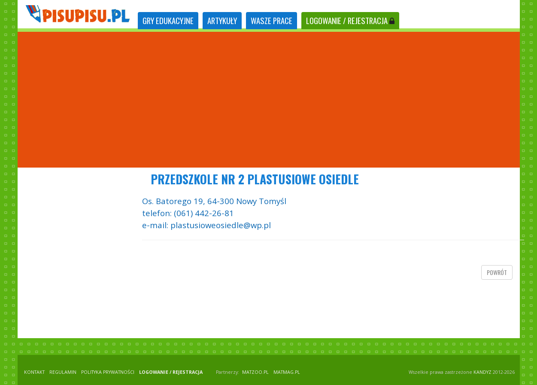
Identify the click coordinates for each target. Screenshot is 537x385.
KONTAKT (34, 372)
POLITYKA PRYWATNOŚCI (107, 372)
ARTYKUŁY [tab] (222, 20)
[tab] (168, 21)
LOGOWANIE (350, 20)
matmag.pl (286, 372)
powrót (497, 272)
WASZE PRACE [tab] (271, 20)
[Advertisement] (268, 100)
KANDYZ (482, 372)
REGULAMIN (62, 372)
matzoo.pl (255, 372)
